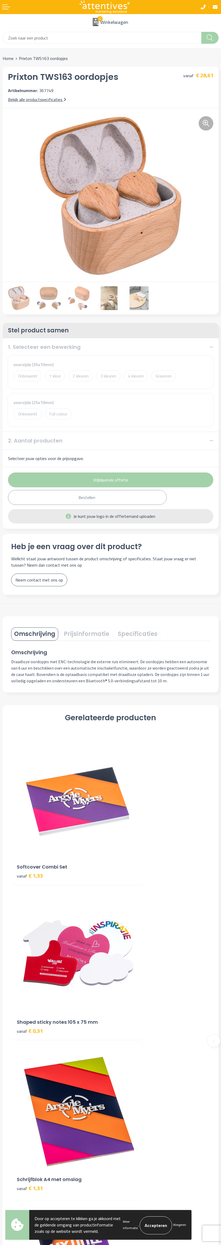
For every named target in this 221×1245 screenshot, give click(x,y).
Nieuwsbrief (124, 1026)
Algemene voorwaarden (134, 1103)
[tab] (34, 634)
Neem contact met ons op (39, 580)
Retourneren (14, 1127)
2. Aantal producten (35, 440)
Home (8, 58)
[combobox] (102, 38)
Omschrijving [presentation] (34, 634)
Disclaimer (122, 1127)
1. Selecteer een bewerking (44, 347)
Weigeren (179, 1225)
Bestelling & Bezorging (23, 1111)
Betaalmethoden (18, 1119)
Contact (10, 1103)
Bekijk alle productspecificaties (37, 99)
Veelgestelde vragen (131, 1035)
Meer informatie (130, 1224)
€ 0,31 (129, 842)
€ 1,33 (30, 842)
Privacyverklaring (128, 1119)
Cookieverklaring (127, 1111)
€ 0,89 (129, 965)
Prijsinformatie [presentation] (86, 634)
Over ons (121, 1018)
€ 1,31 (30, 965)
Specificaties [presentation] (137, 634)
